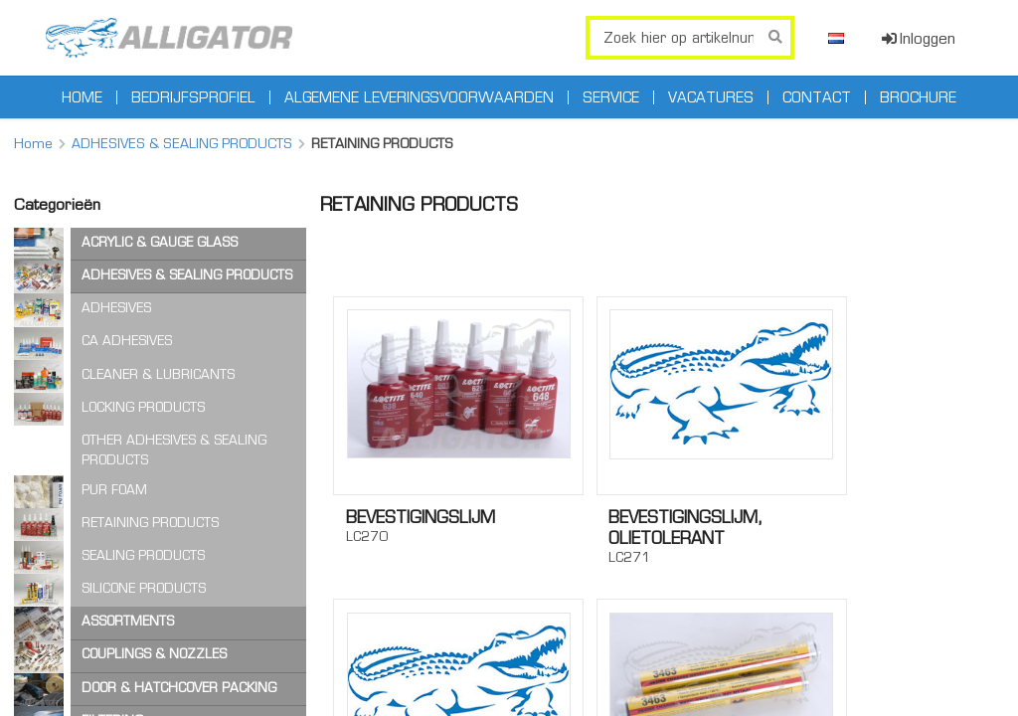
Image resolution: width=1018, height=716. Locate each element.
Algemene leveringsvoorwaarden (419, 97)
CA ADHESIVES (127, 340)
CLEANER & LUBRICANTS (158, 374)
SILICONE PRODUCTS (144, 588)
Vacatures (711, 97)
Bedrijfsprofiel (193, 97)
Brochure (918, 97)
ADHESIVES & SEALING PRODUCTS (182, 143)
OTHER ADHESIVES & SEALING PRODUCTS (174, 450)
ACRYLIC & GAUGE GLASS (160, 242)
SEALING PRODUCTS (143, 555)
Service (611, 97)
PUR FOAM (114, 489)
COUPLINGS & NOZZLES (154, 653)
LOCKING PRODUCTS (143, 407)
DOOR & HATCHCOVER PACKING (179, 687)
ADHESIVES (116, 307)
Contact (816, 97)
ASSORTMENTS (128, 621)
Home (82, 97)
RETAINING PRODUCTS (150, 522)
